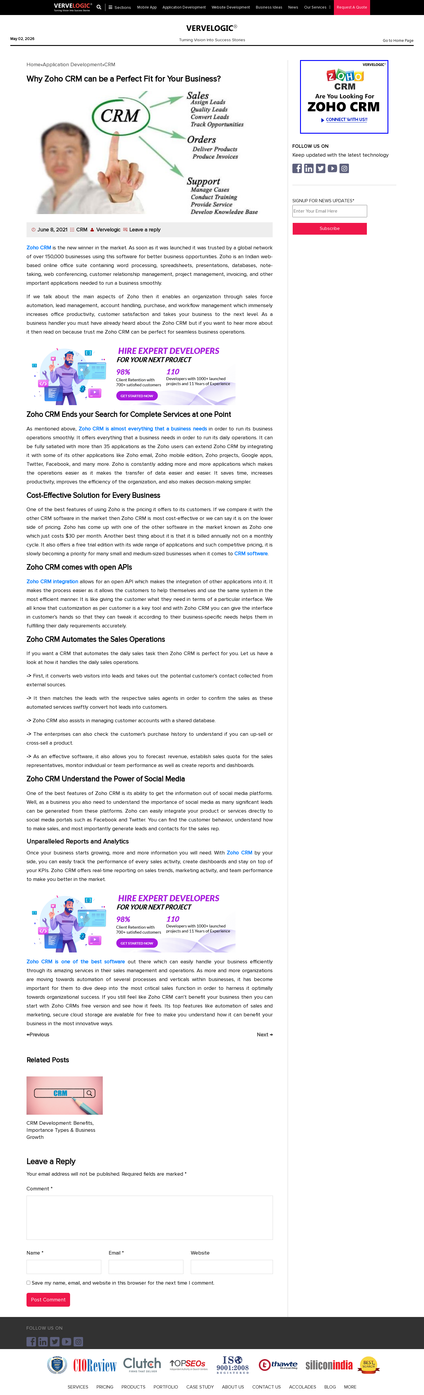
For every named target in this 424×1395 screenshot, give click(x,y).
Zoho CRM (38, 247)
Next (265, 1034)
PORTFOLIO (166, 1387)
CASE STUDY (200, 1387)
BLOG (330, 1387)
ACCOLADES (302, 1387)
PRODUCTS (133, 1387)
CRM (109, 64)
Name (35, 1253)
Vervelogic (108, 229)
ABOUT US (233, 1387)
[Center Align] (101, 7)
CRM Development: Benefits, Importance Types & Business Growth (60, 1130)
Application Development (72, 64)
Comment (39, 1188)
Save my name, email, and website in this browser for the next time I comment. (123, 1283)
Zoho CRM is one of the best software (75, 961)
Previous (37, 1034)
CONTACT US (266, 1387)
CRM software (251, 553)
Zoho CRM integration (52, 581)
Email (116, 1253)
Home (33, 64)
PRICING (105, 1387)
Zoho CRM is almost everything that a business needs (143, 428)
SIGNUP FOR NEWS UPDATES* (329, 207)
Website (200, 1253)
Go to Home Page (398, 40)
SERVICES (78, 1387)
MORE (350, 1387)
